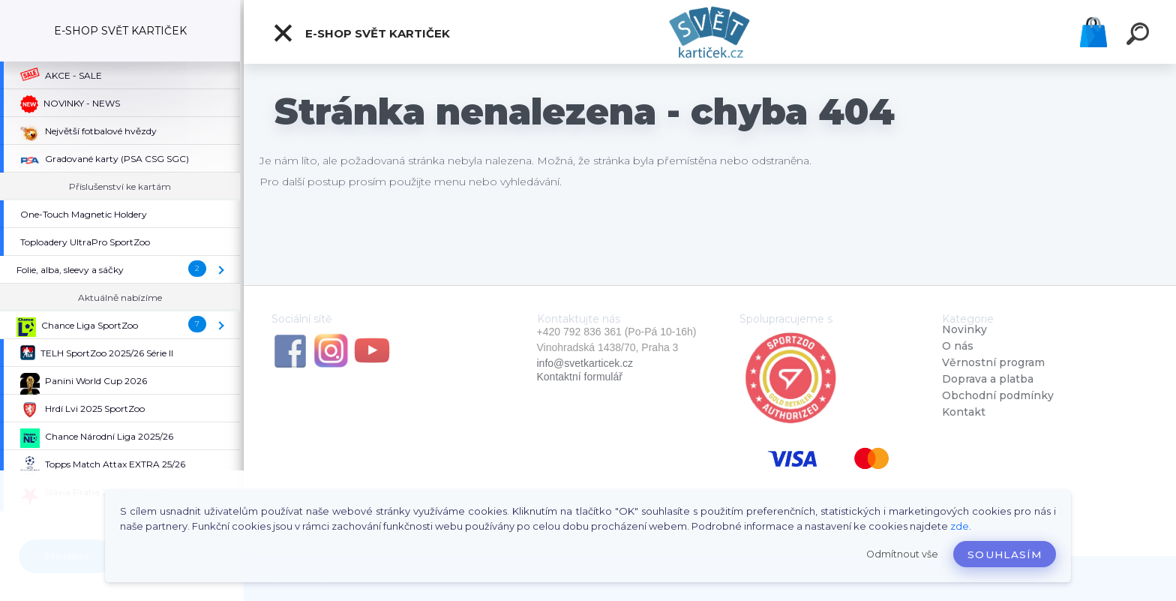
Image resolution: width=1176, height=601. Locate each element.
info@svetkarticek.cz (585, 363)
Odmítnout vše (902, 554)
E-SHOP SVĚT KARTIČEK (361, 33)
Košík (1093, 32)
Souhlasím (1005, 554)
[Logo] (710, 32)
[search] (1140, 36)
